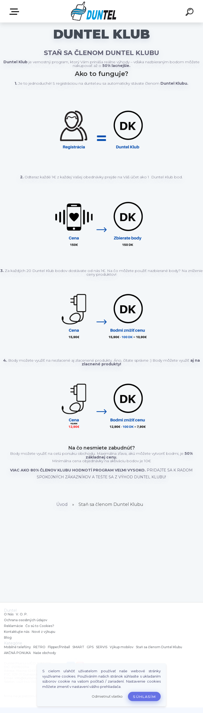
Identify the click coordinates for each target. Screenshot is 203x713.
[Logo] (93, 11)
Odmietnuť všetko (107, 696)
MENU (15, 11)
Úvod (62, 504)
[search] (190, 13)
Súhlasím (144, 696)
